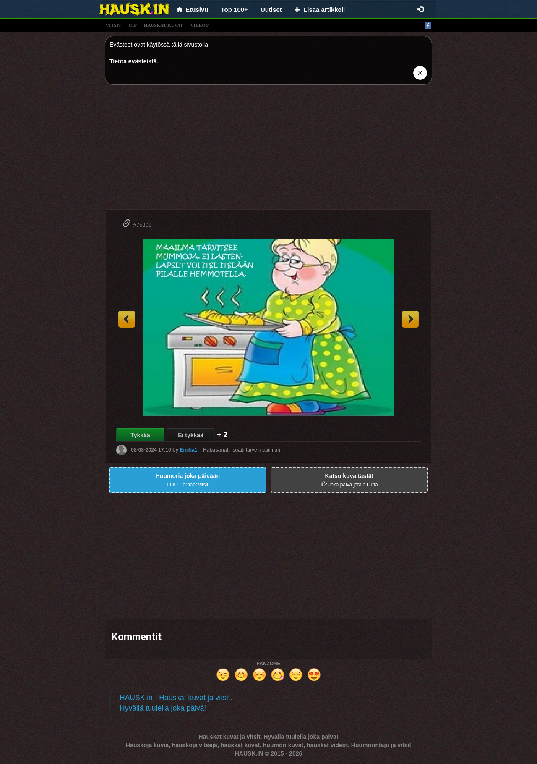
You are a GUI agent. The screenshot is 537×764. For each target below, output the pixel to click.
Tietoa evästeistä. (133, 61)
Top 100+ (234, 9)
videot (199, 25)
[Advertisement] (268, 150)
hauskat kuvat (163, 25)
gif (132, 25)
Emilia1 (188, 450)
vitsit (113, 25)
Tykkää (140, 435)
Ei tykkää (190, 435)
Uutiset (271, 9)
